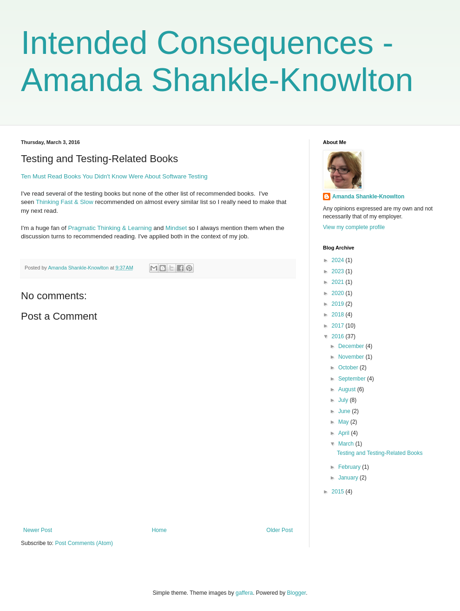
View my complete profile (354, 227)
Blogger (296, 593)
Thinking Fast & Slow (65, 201)
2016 (339, 336)
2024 (339, 260)
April (344, 433)
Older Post (279, 530)
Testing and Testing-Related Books (380, 453)
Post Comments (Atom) (84, 543)
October (349, 367)
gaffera (244, 593)
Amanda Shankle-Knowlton (368, 196)
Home (159, 530)
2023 (339, 271)
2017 (339, 325)
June (345, 411)
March (346, 443)
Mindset (176, 227)
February (350, 467)
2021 (339, 282)
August (347, 389)
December (352, 346)
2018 (339, 314)
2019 (339, 304)
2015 (339, 491)
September (352, 378)
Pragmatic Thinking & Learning (111, 227)
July (344, 400)
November (352, 357)
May (344, 422)
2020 (339, 293)
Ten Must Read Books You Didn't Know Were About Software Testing (114, 176)
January (349, 477)
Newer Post (37, 530)
